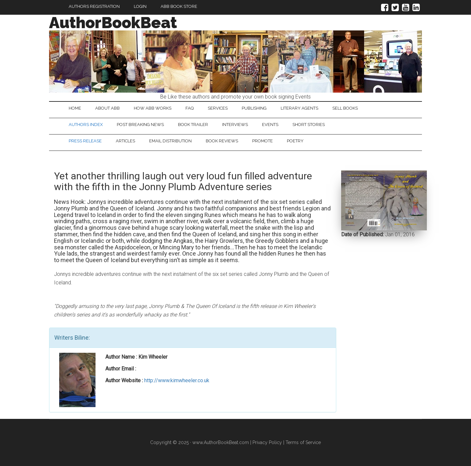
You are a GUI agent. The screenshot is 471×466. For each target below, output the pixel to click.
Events (270, 124)
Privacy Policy (267, 442)
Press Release (85, 140)
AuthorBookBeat (113, 22)
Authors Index (86, 124)
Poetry (295, 140)
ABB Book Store (179, 6)
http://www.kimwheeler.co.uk (176, 380)
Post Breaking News (140, 124)
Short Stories (308, 124)
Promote (262, 140)
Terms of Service (303, 442)
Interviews (235, 124)
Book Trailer (193, 124)
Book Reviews (222, 140)
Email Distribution (170, 140)
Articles (125, 140)
